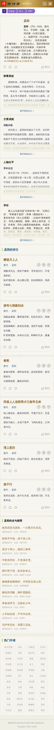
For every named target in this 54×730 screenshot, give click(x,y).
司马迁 (8, 710)
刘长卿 (31, 681)
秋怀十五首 (25, 575)
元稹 (43, 670)
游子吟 (23, 542)
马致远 (31, 647)
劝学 (22, 607)
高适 (8, 699)
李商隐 (31, 670)
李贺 (43, 699)
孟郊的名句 (7, 532)
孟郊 (30, 11)
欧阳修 (8, 658)
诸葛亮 (31, 710)
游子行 (7, 484)
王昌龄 (43, 693)
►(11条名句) (26, 61)
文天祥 (20, 664)
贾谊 (43, 710)
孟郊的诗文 (11, 249)
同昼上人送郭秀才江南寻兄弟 (22, 401)
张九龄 (31, 699)
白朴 (20, 647)
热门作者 (10, 640)
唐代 (5, 265)
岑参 (8, 693)
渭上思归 (9, 447)
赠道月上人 (10, 259)
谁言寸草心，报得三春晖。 (17, 549)
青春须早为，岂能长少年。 (17, 603)
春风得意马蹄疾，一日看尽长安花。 (22, 527)
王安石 (43, 647)
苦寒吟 (23, 564)
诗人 (21, 11)
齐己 (20, 676)
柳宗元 (20, 699)
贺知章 (20, 704)
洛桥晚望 (24, 586)
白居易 (43, 676)
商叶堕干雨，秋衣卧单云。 (17, 570)
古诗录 (34, 727)
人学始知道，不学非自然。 (17, 614)
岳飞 (31, 664)
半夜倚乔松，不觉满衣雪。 (17, 560)
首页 (11, 11)
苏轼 (20, 653)
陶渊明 (31, 704)
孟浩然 (31, 693)
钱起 (43, 687)
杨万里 (31, 653)
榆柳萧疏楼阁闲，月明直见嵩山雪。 (22, 581)
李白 (31, 676)
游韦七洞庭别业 (13, 305)
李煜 (43, 664)
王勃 (8, 704)
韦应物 (20, 670)
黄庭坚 (8, 653)
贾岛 (43, 681)
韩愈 (31, 687)
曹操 (20, 710)
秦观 (31, 658)
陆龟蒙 (8, 670)
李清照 (8, 664)
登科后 (23, 532)
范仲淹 (43, 658)
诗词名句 (27, 3)
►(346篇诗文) (11, 61)
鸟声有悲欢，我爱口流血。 (17, 624)
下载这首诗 (15, 67)
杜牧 (20, 681)
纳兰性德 (8, 647)
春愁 (6, 360)
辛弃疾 (20, 658)
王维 (20, 687)
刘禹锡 (8, 676)
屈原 (43, 704)
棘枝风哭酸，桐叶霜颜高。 (17, 592)
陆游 (43, 653)
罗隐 (20, 693)
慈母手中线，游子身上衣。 (17, 538)
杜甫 (8, 681)
